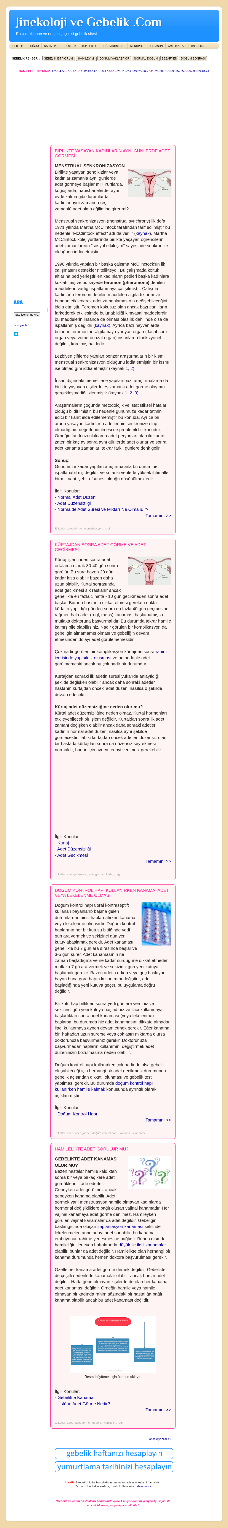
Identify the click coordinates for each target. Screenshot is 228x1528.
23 (131, 71)
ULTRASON (156, 46)
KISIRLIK (71, 46)
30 (161, 71)
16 (102, 71)
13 (89, 71)
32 (169, 71)
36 (186, 71)
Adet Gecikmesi (72, 855)
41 (207, 71)
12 (85, 71)
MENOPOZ (136, 46)
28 (152, 71)
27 (148, 71)
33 (173, 71)
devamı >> (144, 1486)
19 (114, 71)
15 (97, 71)
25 (140, 71)
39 (199, 71)
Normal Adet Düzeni (76, 497)
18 (110, 71)
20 (119, 71)
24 (135, 71)
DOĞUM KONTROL (113, 46)
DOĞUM (34, 46)
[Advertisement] (114, 107)
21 (123, 71)
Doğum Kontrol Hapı (77, 1114)
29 (156, 71)
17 (106, 71)
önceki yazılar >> (160, 1439)
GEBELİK (18, 46)
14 (93, 71)
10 (76, 71)
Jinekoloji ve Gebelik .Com (89, 22)
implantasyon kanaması (120, 1226)
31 (165, 71)
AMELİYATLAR (177, 46)
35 (182, 71)
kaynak (143, 233)
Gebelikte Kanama (75, 1397)
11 (81, 71)
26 (144, 71)
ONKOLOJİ (197, 46)
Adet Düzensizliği (74, 503)
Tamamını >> (158, 515)
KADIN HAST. (52, 46)
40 (203, 71)
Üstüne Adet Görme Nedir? (83, 1403)
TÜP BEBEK (89, 46)
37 (190, 71)
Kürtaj (63, 843)
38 (194, 71)
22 (127, 71)
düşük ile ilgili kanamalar (142, 1244)
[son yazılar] (21, 325)
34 (178, 71)
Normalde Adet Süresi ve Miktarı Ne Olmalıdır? (102, 509)
